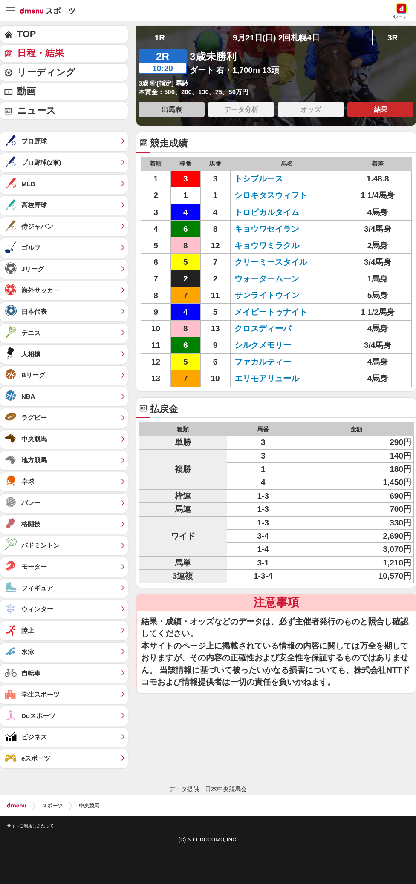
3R (392, 37)
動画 (26, 91)
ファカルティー (262, 361)
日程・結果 (40, 53)
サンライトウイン (266, 295)
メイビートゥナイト (270, 311)
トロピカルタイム (266, 212)
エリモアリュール (266, 378)
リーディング (46, 72)
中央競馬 (89, 806)
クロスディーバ (262, 328)
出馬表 (172, 109)
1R (160, 37)
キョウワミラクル (266, 245)
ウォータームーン (266, 278)
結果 (380, 109)
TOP (26, 34)
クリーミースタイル (270, 262)
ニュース (36, 110)
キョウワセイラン (266, 228)
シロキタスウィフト (270, 195)
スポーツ (52, 806)
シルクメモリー (262, 345)
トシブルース (258, 178)
